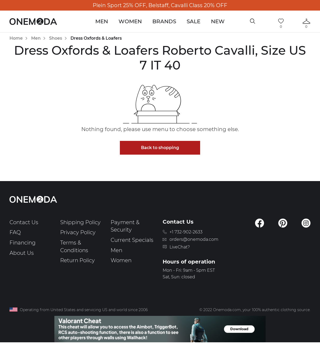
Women (130, 21)
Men (101, 21)
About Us (22, 253)
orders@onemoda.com (194, 239)
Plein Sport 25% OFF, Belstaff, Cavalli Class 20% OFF (160, 5)
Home (16, 38)
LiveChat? (180, 247)
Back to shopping (160, 147)
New (218, 21)
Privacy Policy (78, 232)
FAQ (15, 232)
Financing (23, 242)
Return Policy (77, 260)
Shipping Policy (80, 222)
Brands (164, 21)
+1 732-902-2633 (186, 231)
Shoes (55, 38)
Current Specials (132, 240)
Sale (193, 21)
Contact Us (24, 222)
